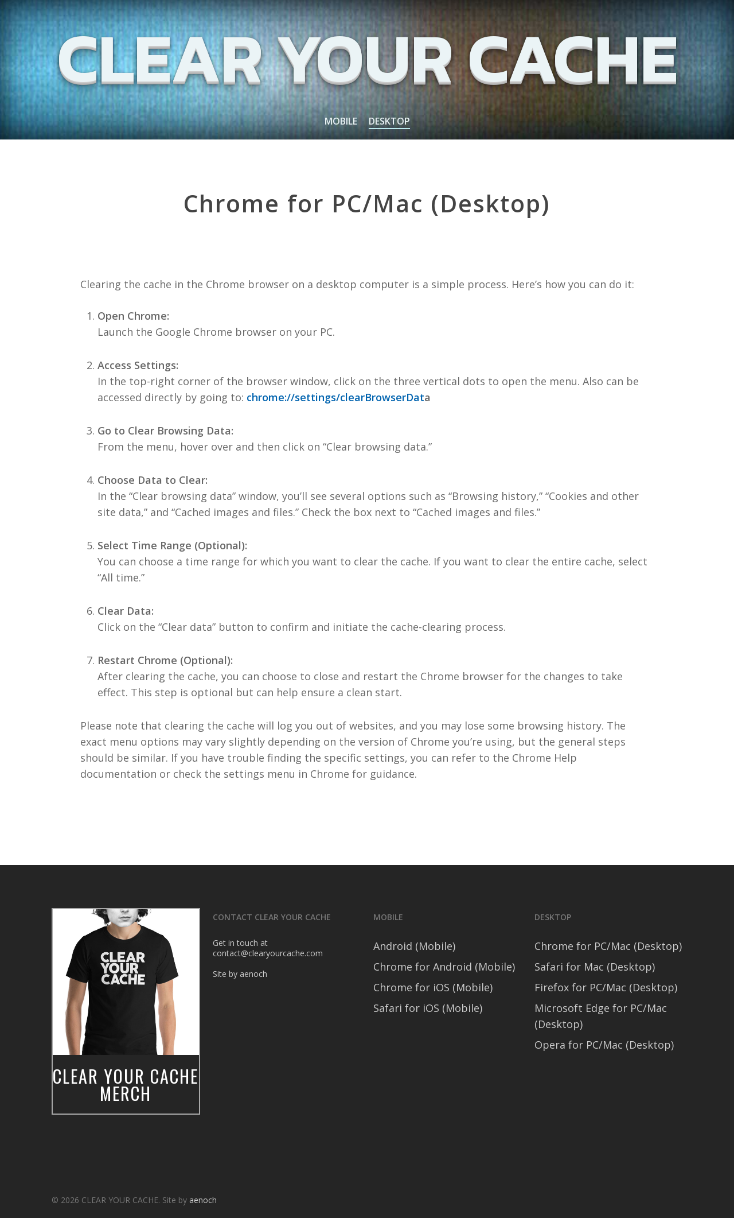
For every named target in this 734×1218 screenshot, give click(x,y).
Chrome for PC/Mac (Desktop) (608, 946)
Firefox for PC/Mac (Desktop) (605, 987)
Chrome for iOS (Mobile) (433, 987)
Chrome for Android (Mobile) (444, 966)
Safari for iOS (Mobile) (427, 1008)
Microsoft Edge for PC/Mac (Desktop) (600, 1016)
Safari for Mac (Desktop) (594, 966)
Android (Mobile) (414, 946)
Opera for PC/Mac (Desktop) (604, 1045)
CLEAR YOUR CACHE (367, 57)
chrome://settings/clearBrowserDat (335, 397)
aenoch (253, 973)
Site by (226, 973)
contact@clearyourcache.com (268, 953)
